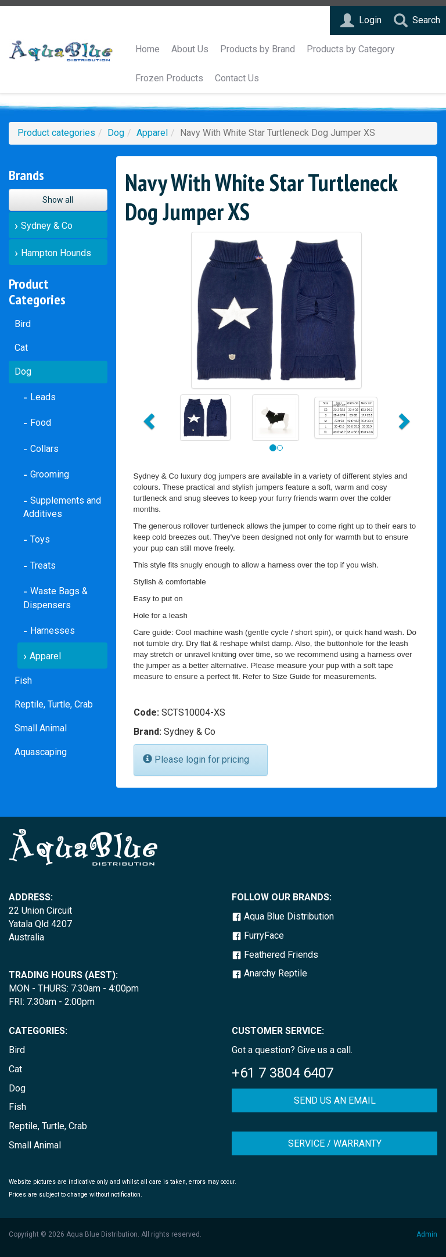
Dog (115, 132)
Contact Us (237, 78)
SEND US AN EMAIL (335, 1100)
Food (40, 422)
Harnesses (52, 630)
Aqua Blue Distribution (283, 916)
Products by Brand (257, 49)
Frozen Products (169, 78)
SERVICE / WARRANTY (335, 1143)
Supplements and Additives (62, 507)
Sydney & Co (47, 225)
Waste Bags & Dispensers (55, 598)
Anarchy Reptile (269, 973)
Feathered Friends (275, 954)
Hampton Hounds (56, 252)
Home (147, 49)
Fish (23, 680)
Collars (44, 448)
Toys (40, 539)
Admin (426, 1234)
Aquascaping (41, 751)
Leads (43, 397)
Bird (23, 323)
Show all (57, 199)
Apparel (152, 132)
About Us (189, 49)
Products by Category (351, 49)
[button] (148, 417)
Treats (43, 565)
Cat (21, 347)
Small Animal (41, 728)
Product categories (56, 132)
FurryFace (258, 935)
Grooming (49, 474)
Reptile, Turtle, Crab (54, 704)
